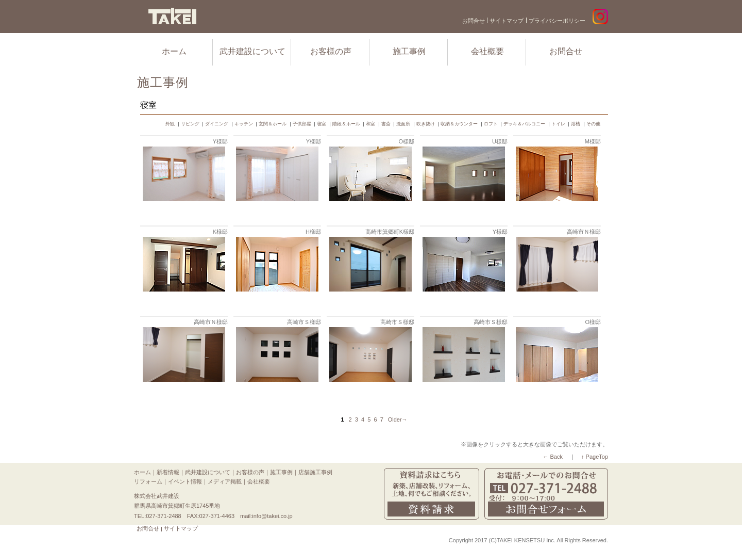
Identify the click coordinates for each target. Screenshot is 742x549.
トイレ (558, 123)
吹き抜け (425, 123)
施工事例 (409, 51)
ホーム (174, 51)
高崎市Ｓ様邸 (304, 322)
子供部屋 (302, 123)
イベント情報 (185, 481)
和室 (370, 123)
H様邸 (313, 232)
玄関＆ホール (272, 123)
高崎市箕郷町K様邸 (389, 232)
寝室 (321, 123)
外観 (170, 123)
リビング (190, 123)
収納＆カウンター (459, 123)
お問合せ (473, 21)
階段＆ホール (346, 123)
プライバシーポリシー (557, 21)
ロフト (491, 123)
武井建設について (252, 51)
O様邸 (406, 141)
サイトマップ (507, 21)
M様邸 (593, 141)
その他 (593, 123)
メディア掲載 (225, 481)
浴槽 (575, 123)
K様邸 (220, 232)
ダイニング (216, 123)
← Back (553, 457)
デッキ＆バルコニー (524, 123)
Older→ (398, 419)
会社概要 (487, 51)
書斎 (386, 123)
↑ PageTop (594, 457)
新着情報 (168, 472)
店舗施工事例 (315, 472)
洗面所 (403, 123)
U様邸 (500, 141)
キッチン (243, 123)
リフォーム (148, 481)
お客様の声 (330, 51)
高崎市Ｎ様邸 (584, 232)
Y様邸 (220, 141)
